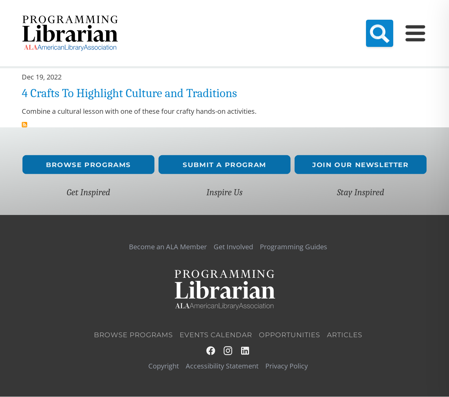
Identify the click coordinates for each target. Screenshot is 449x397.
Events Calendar (290, 18)
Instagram (228, 350)
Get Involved (396, 18)
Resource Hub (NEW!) (235, 18)
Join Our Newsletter (360, 164)
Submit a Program (224, 164)
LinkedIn (245, 350)
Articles (344, 334)
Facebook (211, 350)
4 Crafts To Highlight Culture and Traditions (129, 93)
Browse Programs (88, 164)
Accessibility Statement (222, 366)
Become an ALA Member (169, 18)
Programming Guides (345, 18)
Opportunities (289, 334)
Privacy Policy (286, 366)
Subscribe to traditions (24, 124)
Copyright (163, 366)
